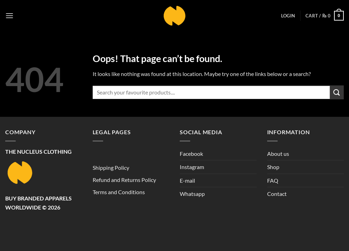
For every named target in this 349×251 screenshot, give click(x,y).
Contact (277, 193)
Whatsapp (192, 193)
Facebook (191, 153)
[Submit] (337, 92)
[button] (9, 15)
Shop (273, 166)
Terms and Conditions (119, 192)
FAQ (272, 180)
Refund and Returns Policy (124, 179)
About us (278, 153)
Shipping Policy (111, 167)
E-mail (187, 180)
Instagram (192, 166)
